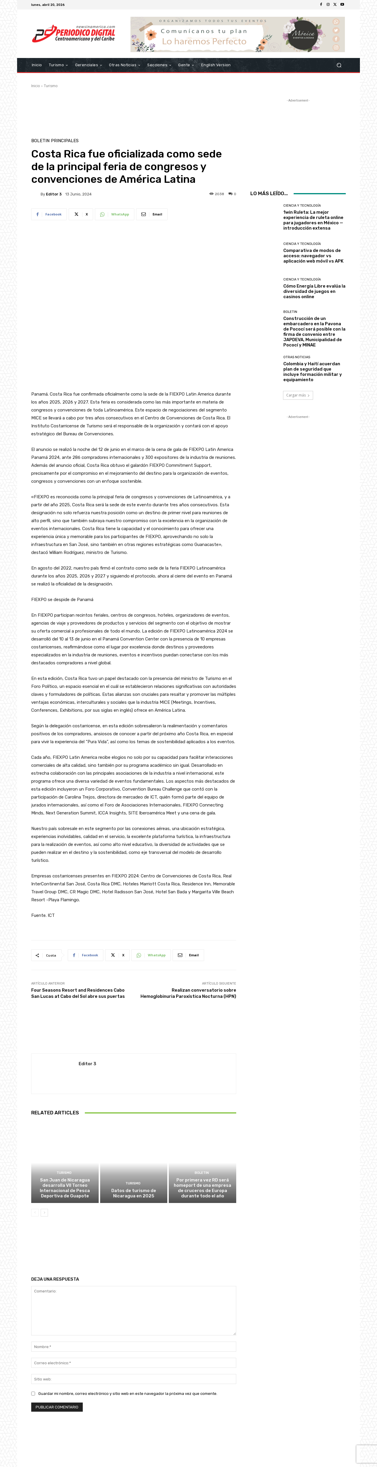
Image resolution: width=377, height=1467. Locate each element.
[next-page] (44, 1213)
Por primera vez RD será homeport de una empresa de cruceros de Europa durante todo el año (202, 1188)
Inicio (35, 85)
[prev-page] (35, 1213)
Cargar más (298, 395)
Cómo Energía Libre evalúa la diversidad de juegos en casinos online (314, 291)
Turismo (51, 85)
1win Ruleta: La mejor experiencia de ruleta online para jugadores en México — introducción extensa (313, 220)
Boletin (40, 141)
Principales (65, 141)
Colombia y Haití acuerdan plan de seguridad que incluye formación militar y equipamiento (312, 371)
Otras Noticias (296, 357)
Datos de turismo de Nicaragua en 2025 (133, 1193)
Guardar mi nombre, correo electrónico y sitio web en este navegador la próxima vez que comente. (127, 1393)
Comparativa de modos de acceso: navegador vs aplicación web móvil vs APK (313, 256)
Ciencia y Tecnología (302, 205)
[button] (339, 65)
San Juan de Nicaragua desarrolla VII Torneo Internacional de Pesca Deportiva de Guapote (65, 1188)
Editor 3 (54, 194)
